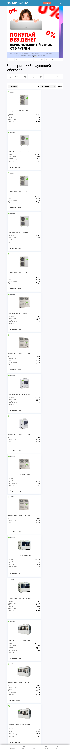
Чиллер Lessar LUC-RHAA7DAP (46, 111)
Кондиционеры (15, 712)
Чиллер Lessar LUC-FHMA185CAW (21, 439)
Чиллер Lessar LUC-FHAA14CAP (20, 562)
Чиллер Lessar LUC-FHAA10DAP (20, 522)
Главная (12, 717)
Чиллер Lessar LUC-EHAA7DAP (46, 482)
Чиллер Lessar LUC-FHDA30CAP (21, 272)
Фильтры (14, 86)
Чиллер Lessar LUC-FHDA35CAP (47, 272)
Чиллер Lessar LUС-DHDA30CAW (47, 313)
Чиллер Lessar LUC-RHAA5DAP (20, 111)
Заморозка (53, 712)
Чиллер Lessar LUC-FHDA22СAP (47, 191)
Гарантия (12, 720)
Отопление (41, 712)
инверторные (53, 77)
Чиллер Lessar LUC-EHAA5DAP (20, 482)
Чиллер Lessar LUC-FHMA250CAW (48, 439)
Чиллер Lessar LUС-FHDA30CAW (47, 355)
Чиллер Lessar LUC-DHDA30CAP (47, 232)
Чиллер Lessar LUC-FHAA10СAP (20, 151)
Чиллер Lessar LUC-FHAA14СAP (20, 191)
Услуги (20, 717)
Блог (28, 720)
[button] (33, 56)
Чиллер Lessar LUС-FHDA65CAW (21, 397)
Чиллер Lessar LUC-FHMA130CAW (47, 397)
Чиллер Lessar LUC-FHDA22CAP (20, 232)
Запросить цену (16, 127)
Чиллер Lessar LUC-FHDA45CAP (21, 313)
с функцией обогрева (19, 77)
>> (43, 585)
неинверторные (37, 77)
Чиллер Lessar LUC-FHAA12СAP (47, 151)
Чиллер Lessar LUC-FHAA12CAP (47, 522)
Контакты (36, 720)
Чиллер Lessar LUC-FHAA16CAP (47, 562)
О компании (29, 717)
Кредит (21, 720)
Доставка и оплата (43, 717)
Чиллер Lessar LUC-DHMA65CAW (21, 355)
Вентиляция (29, 712)
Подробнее (38, 732)
